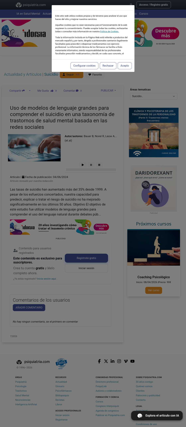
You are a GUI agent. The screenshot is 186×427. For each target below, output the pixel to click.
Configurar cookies (84, 65)
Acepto (125, 65)
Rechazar (108, 65)
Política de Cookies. (109, 31)
